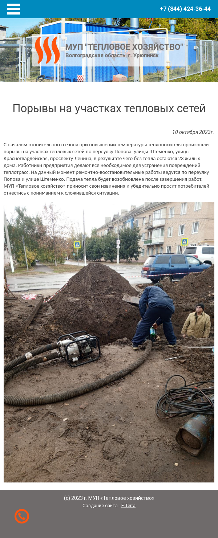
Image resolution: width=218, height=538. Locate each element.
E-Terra (128, 505)
